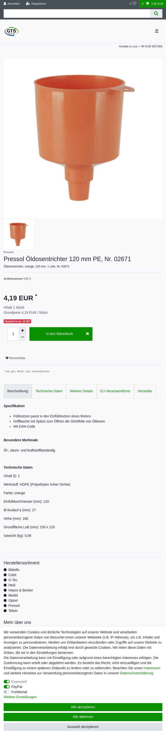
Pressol (14, 606)
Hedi (11, 585)
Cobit (12, 575)
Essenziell (19, 682)
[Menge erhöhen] (22, 330)
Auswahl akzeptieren (83, 727)
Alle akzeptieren (83, 707)
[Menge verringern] (22, 337)
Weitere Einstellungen (20, 697)
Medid (13, 595)
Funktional (19, 692)
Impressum (151, 668)
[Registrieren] (36, 4)
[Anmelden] (12, 4)
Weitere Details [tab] (81, 391)
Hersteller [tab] (145, 391)
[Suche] (156, 13)
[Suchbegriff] (77, 13)
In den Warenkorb (67, 334)
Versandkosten (41, 371)
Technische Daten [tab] (49, 391)
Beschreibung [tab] (17, 391)
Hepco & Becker (20, 590)
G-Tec (12, 580)
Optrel (13, 600)
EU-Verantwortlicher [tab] (115, 391)
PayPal (16, 687)
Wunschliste (15, 358)
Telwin (13, 611)
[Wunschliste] (133, 4)
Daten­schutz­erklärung (136, 673)
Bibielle (13, 570)
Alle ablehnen (83, 717)
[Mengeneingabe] (13, 334)
